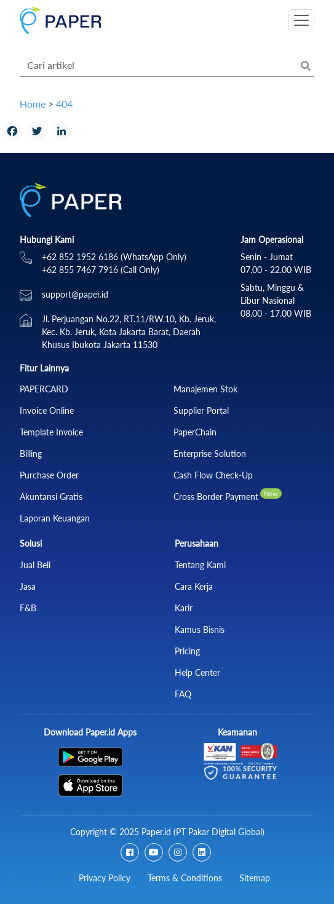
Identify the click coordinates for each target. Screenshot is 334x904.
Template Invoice (51, 432)
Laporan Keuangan (55, 518)
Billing (31, 453)
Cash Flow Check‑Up (213, 475)
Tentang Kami (200, 565)
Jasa (28, 586)
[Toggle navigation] (301, 20)
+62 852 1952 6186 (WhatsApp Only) (114, 257)
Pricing (187, 651)
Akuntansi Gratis (51, 496)
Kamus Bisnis (200, 629)
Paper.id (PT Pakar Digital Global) (202, 832)
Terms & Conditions (185, 878)
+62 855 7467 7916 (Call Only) (100, 269)
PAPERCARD (44, 389)
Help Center (197, 672)
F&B (28, 608)
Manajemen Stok (205, 389)
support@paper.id (75, 294)
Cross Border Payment (215, 496)
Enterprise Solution (209, 453)
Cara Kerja (194, 586)
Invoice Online (47, 410)
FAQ (183, 694)
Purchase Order (49, 475)
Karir (184, 608)
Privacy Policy (104, 878)
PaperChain (195, 432)
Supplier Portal (201, 410)
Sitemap (254, 878)
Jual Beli (35, 565)
